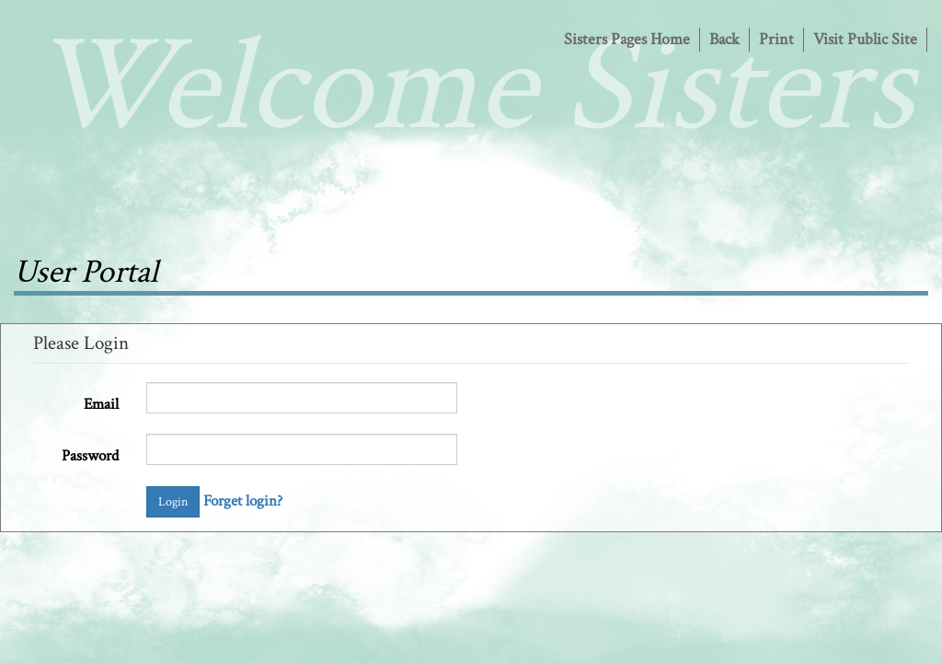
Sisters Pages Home (627, 39)
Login (173, 502)
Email (101, 404)
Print (776, 39)
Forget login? (242, 501)
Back (724, 39)
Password (90, 456)
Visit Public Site (865, 39)
